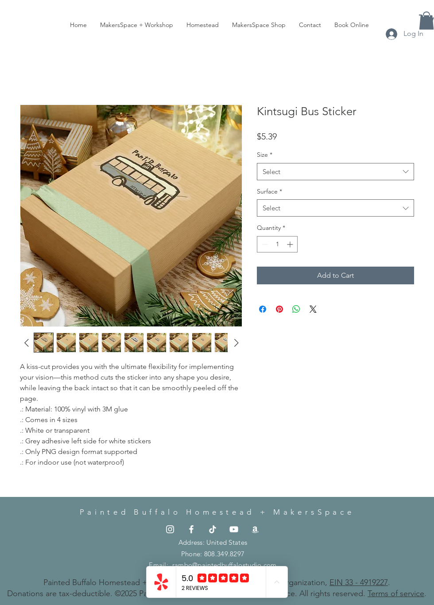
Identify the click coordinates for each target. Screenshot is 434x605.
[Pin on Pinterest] (279, 309)
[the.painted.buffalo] (170, 529)
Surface (269, 191)
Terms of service (396, 593)
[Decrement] (263, 244)
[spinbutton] (277, 244)
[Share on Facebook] (262, 309)
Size (264, 155)
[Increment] (290, 244)
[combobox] (335, 171)
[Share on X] (313, 309)
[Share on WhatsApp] (296, 309)
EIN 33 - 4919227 (358, 582)
